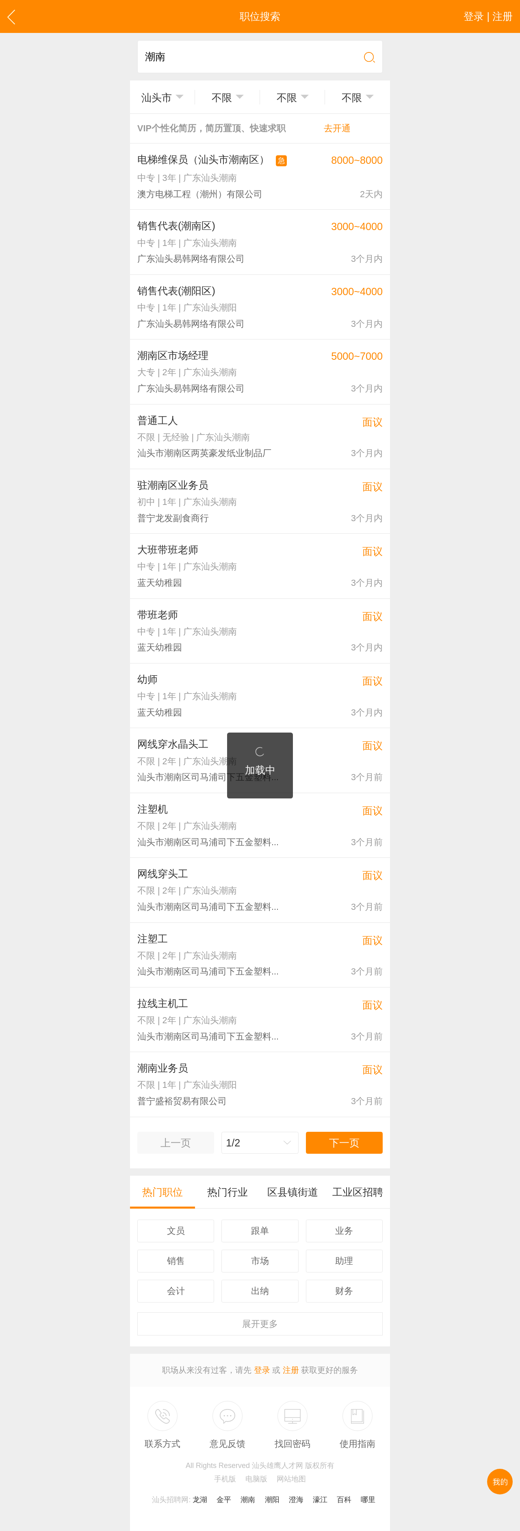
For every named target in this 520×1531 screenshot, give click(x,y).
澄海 (296, 1500)
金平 (224, 1500)
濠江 (320, 1500)
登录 (262, 1370)
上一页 (175, 1142)
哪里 (368, 1500)
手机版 (225, 1479)
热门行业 (227, 1192)
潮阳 (272, 1500)
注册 (291, 1370)
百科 (344, 1500)
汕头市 (156, 97)
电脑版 (256, 1479)
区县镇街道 (292, 1192)
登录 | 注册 (488, 16)
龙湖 (200, 1500)
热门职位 (162, 1192)
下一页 (344, 1142)
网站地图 (291, 1479)
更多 (260, 1324)
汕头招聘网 (170, 1500)
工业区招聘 (357, 1192)
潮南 (247, 1500)
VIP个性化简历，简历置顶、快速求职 (244, 128)
